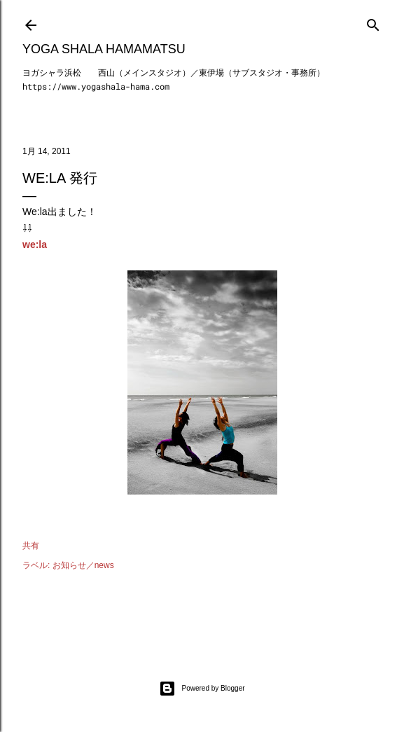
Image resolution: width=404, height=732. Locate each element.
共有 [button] (30, 546)
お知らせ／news (83, 565)
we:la (34, 244)
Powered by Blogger (201, 688)
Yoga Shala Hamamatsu (104, 49)
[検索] (373, 22)
